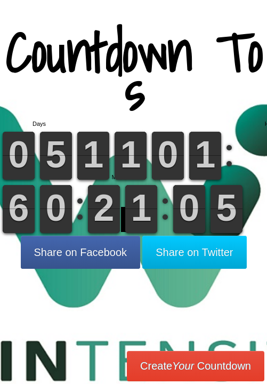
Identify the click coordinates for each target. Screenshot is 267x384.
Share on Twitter (194, 252)
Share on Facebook (80, 252)
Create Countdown (195, 366)
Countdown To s (133, 72)
